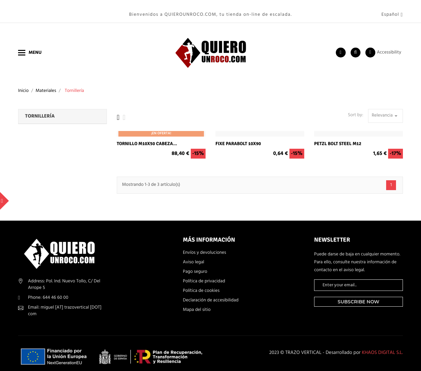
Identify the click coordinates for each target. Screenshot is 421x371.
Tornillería (40, 110)
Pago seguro (195, 265)
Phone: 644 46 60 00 (48, 291)
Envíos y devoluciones (204, 246)
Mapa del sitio (196, 303)
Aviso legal (193, 256)
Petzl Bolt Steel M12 (337, 138)
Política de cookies (201, 284)
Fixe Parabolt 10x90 (238, 138)
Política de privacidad (204, 275)
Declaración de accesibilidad (210, 294)
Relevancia (385, 109)
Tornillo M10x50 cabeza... (147, 138)
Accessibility (389, 46)
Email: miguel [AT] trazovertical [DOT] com (64, 304)
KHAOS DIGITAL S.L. (382, 346)
